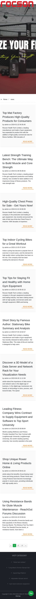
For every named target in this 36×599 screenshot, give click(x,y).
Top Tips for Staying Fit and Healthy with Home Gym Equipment (16, 282)
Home (5, 99)
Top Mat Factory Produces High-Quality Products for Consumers (16, 116)
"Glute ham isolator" (19, 562)
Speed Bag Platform (19, 573)
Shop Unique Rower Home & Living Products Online (16, 463)
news (12, 99)
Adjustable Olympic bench (19, 578)
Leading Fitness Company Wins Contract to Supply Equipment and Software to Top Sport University (17, 416)
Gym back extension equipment (20, 584)
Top (31, 593)
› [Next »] (25, 545)
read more (27, 141)
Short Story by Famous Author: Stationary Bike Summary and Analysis (16, 324)
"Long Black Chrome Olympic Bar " (19, 567)
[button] (29, 8)
